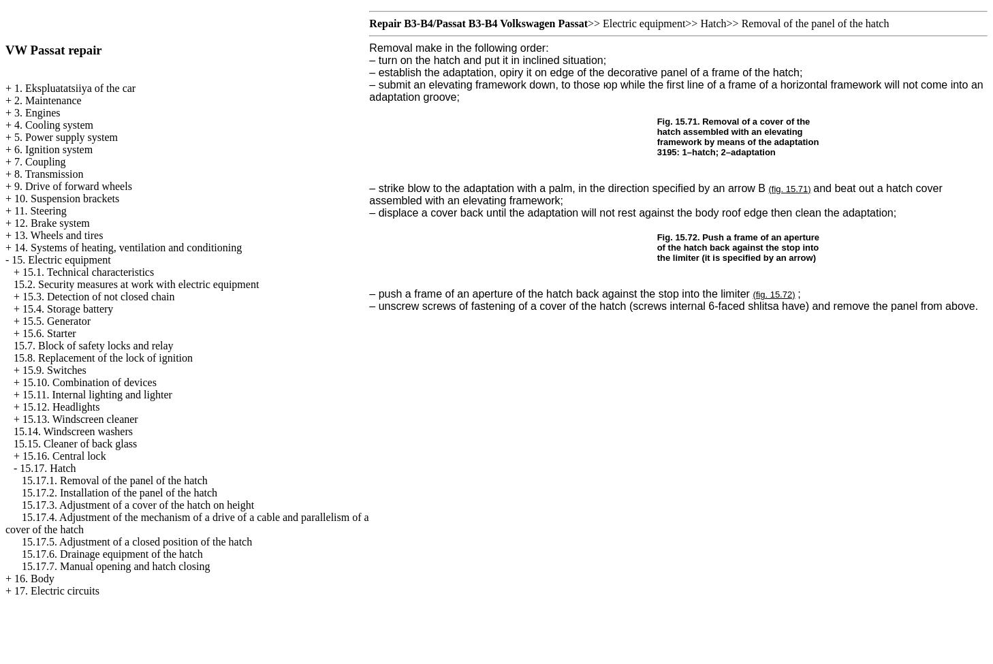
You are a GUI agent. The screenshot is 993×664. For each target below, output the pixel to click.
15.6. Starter (49, 333)
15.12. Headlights (60, 407)
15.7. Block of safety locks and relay (94, 345)
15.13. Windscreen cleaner (80, 419)
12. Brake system (52, 223)
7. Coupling (40, 162)
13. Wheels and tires (58, 235)
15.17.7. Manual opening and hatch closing (116, 566)
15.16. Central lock (64, 456)
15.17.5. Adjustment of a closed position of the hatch (137, 542)
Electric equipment (644, 23)
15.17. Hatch (48, 468)
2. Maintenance (48, 100)
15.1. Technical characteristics (88, 272)
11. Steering (40, 211)
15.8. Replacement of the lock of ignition (103, 358)
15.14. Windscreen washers (73, 431)
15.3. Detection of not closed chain (98, 296)
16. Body (34, 578)
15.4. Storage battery (67, 309)
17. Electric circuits (56, 591)
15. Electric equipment (61, 260)
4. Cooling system (53, 125)
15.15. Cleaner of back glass (75, 443)
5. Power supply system (66, 137)
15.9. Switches (54, 370)
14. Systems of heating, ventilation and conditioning (128, 247)
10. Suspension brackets (66, 198)
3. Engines (37, 112)
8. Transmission (48, 174)
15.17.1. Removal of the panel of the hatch (115, 480)
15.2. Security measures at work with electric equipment (136, 284)
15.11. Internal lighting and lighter (97, 394)
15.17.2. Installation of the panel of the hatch (119, 493)
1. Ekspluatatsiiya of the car (75, 88)
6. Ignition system (53, 149)
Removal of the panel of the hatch (815, 23)
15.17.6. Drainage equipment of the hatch (112, 554)
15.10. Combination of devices (89, 382)
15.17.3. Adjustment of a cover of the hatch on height (138, 505)
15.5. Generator (56, 321)
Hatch (713, 23)
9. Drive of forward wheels (73, 186)
